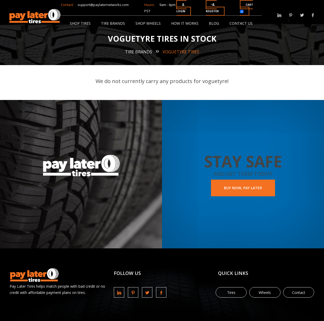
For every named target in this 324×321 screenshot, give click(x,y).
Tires (231, 292)
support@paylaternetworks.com (103, 4)
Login (180, 8)
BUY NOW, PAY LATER (243, 187)
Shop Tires (80, 23)
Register (212, 8)
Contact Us (241, 23)
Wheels (265, 292)
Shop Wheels (148, 23)
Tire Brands (113, 23)
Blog (214, 23)
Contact (298, 292)
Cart (246, 8)
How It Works (184, 23)
